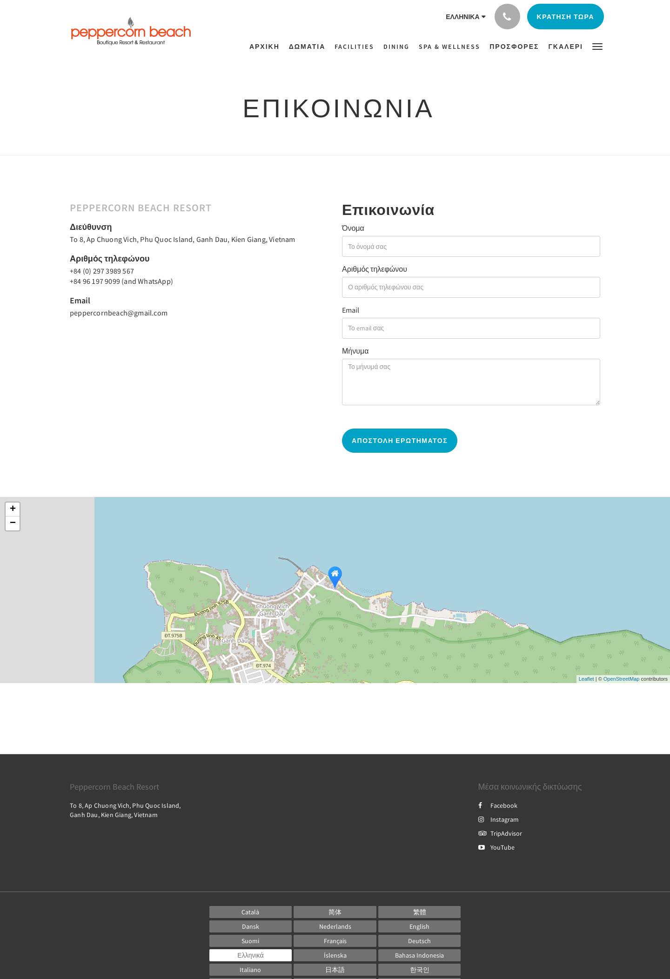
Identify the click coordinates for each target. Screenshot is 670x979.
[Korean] (419, 970)
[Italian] (250, 970)
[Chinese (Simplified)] (335, 912)
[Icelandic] (335, 955)
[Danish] (250, 926)
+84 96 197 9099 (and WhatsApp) (121, 281)
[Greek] (250, 955)
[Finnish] (250, 941)
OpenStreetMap (621, 679)
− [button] (13, 523)
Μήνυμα (355, 350)
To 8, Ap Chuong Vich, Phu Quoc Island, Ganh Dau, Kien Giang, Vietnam (182, 239)
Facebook (497, 805)
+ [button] (13, 509)
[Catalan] (250, 912)
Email (350, 310)
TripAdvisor (500, 833)
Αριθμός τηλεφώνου (374, 269)
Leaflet (586, 679)
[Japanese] (335, 970)
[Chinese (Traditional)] (419, 912)
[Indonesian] (419, 955)
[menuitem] (266, 46)
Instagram (498, 819)
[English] (419, 926)
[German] (419, 941)
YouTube (496, 847)
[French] (335, 941)
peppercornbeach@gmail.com (119, 312)
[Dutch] (335, 926)
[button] (597, 46)
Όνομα (353, 228)
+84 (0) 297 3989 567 (102, 270)
